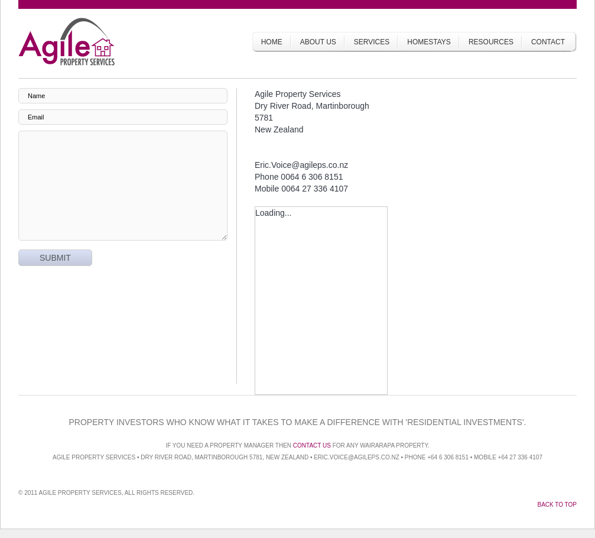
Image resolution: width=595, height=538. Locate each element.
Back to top (557, 504)
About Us (318, 42)
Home (271, 42)
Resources (491, 42)
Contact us (312, 445)
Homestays (429, 42)
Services (371, 42)
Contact (548, 42)
